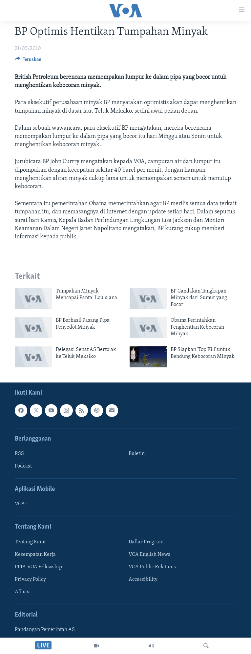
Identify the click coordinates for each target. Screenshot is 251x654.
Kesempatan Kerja (35, 554)
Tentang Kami (30, 542)
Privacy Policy (30, 579)
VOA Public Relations (152, 567)
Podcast (23, 466)
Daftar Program (146, 542)
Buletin (137, 453)
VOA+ (21, 504)
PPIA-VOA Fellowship (38, 567)
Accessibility (143, 579)
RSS (19, 453)
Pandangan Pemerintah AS (45, 630)
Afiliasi (23, 592)
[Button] (28, 61)
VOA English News (149, 554)
